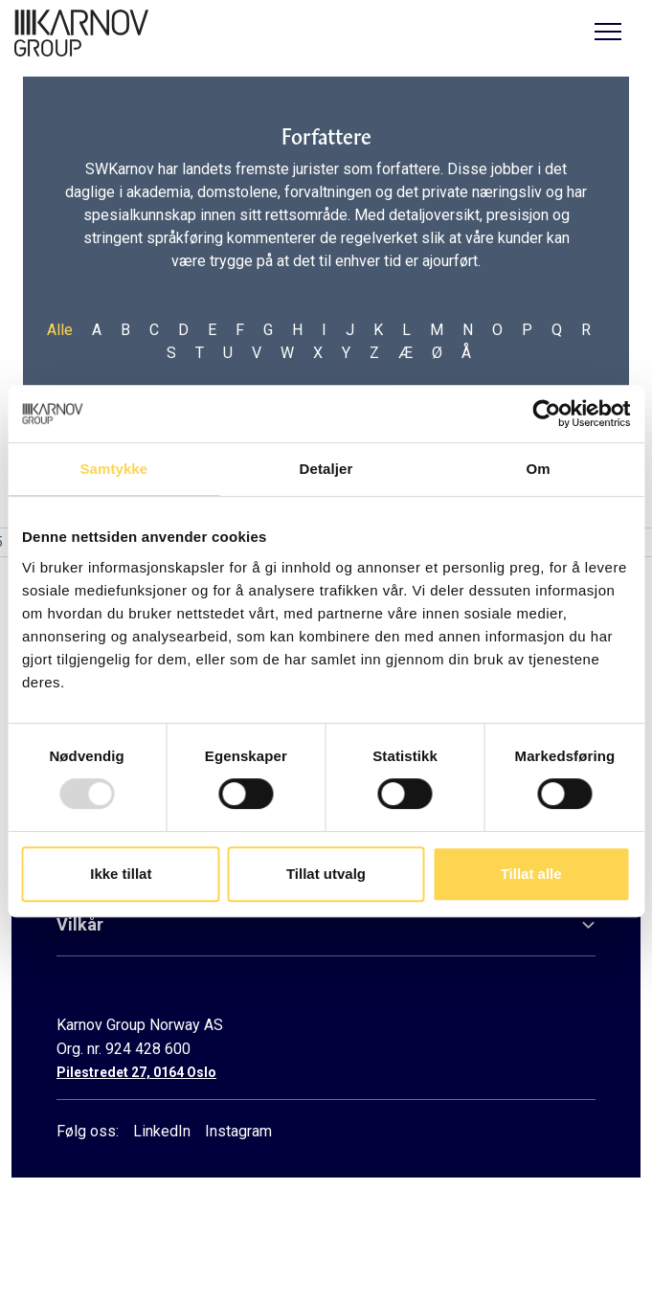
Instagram (238, 1131)
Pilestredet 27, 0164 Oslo (136, 1072)
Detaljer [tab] (326, 468)
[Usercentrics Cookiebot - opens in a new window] (546, 413)
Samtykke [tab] (113, 468)
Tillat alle (531, 873)
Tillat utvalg (326, 873)
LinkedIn (162, 1131)
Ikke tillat (120, 873)
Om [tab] (539, 468)
